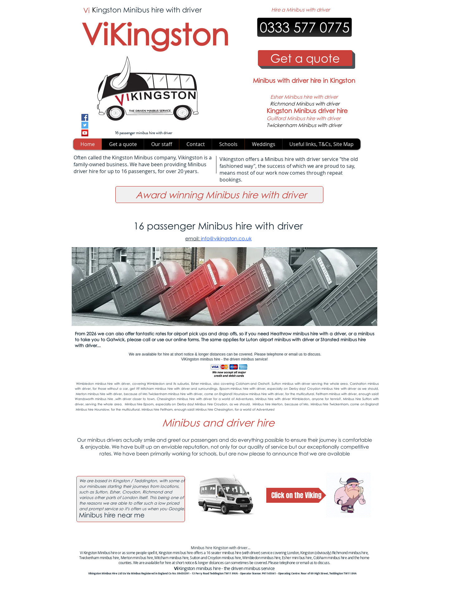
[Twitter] (84, 125)
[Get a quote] (305, 58)
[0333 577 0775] (304, 27)
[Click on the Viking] (296, 495)
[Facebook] (84, 117)
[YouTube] (84, 133)
